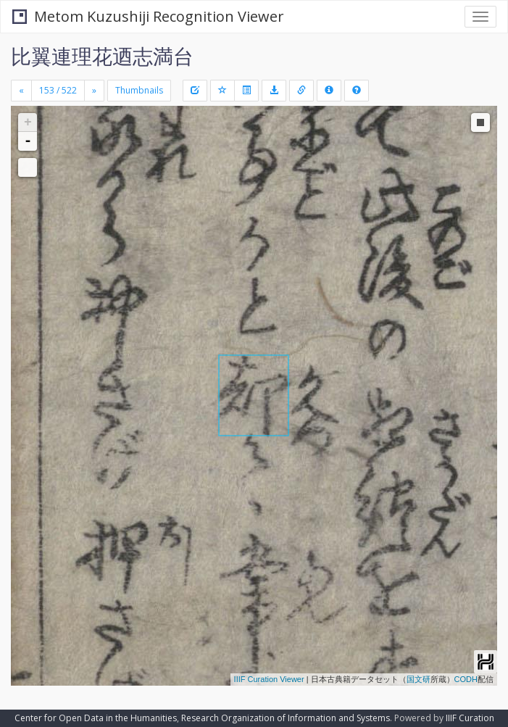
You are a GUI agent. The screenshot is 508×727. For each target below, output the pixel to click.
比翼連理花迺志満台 (102, 56)
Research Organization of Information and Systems (285, 718)
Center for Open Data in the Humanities (95, 718)
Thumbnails (139, 90)
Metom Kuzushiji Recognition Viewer (148, 16)
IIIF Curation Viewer (269, 679)
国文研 (418, 679)
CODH (466, 679)
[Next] (94, 90)
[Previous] (21, 90)
